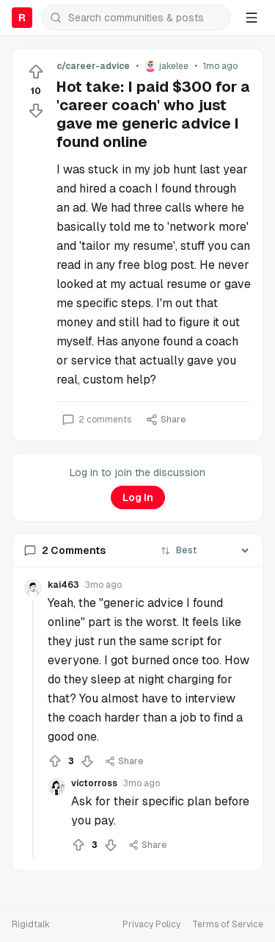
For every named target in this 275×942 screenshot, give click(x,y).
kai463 (63, 585)
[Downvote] (36, 110)
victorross (94, 783)
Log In (137, 497)
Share (166, 419)
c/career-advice (93, 66)
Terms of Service (227, 924)
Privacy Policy (151, 924)
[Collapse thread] (33, 729)
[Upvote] (36, 72)
